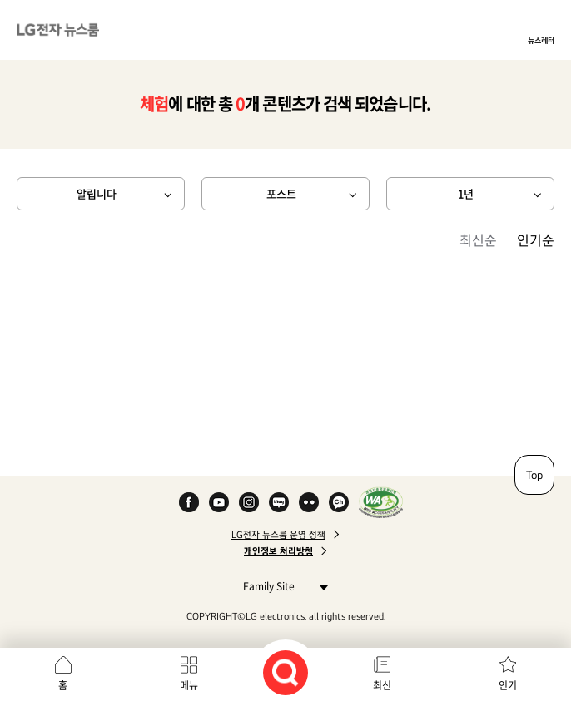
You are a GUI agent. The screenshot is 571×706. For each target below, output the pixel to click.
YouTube (219, 502)
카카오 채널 (339, 502)
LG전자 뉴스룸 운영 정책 (278, 535)
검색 (285, 672)
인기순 (535, 239)
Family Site (281, 586)
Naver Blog (279, 502)
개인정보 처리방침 (278, 551)
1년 (466, 193)
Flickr (309, 502)
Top (534, 474)
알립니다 (97, 193)
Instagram (249, 502)
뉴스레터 (541, 40)
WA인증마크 (381, 502)
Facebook (189, 502)
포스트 (281, 193)
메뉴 (189, 685)
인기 (508, 685)
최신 (382, 685)
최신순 (478, 239)
